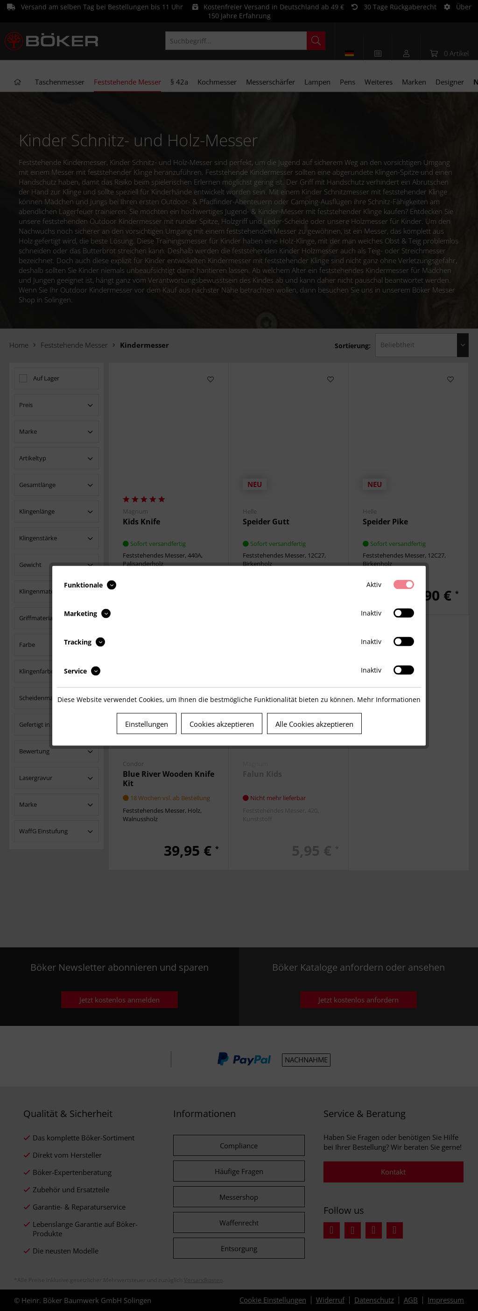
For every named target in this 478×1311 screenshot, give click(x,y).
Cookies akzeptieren (222, 723)
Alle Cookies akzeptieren (314, 723)
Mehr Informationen (389, 699)
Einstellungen (146, 723)
